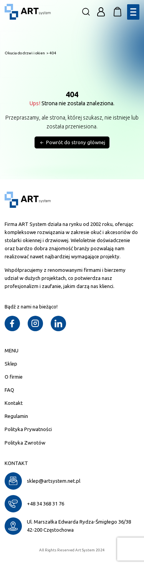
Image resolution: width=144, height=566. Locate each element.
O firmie (14, 376)
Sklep (11, 363)
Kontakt (14, 403)
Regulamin (16, 416)
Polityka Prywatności (28, 429)
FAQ (9, 389)
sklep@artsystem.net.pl (53, 480)
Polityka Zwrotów (25, 442)
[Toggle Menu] (133, 11)
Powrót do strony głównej (72, 143)
